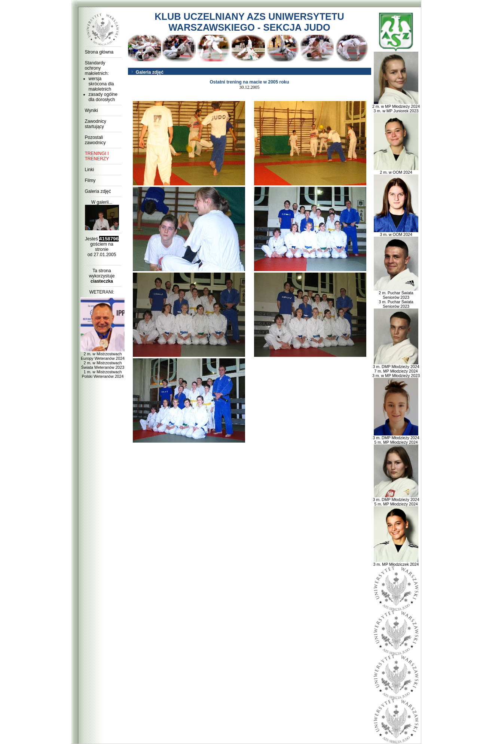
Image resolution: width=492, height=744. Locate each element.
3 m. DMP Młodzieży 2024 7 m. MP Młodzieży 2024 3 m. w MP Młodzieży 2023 (396, 369)
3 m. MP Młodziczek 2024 (396, 562)
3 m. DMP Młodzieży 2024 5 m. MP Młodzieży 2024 (396, 438)
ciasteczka (102, 281)
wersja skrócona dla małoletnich (101, 84)
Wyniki (91, 110)
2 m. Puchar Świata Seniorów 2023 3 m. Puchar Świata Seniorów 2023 (396, 298)
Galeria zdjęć (98, 191)
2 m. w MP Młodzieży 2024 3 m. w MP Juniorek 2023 (396, 106)
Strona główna (99, 52)
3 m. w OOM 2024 (396, 232)
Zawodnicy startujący (95, 124)
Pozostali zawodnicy (95, 140)
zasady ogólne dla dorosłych (103, 97)
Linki (89, 169)
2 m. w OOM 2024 (396, 170)
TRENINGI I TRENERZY (97, 156)
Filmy (90, 180)
